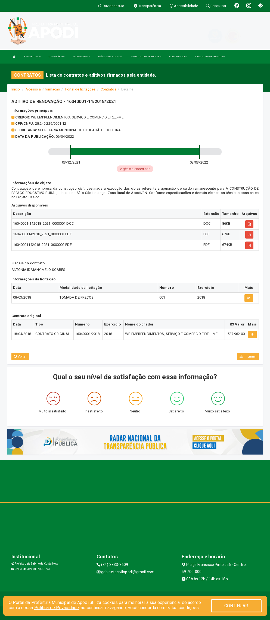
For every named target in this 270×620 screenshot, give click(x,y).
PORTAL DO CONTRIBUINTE (146, 56)
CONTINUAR (236, 605)
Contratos (108, 89)
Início (15, 89)
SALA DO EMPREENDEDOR (210, 56)
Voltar (20, 356)
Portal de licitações (80, 89)
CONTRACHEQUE (178, 56)
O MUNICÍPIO (56, 56)
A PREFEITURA (32, 56)
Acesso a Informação (43, 89)
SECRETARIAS (81, 56)
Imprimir (248, 356)
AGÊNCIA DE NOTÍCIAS (110, 56)
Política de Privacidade (56, 607)
